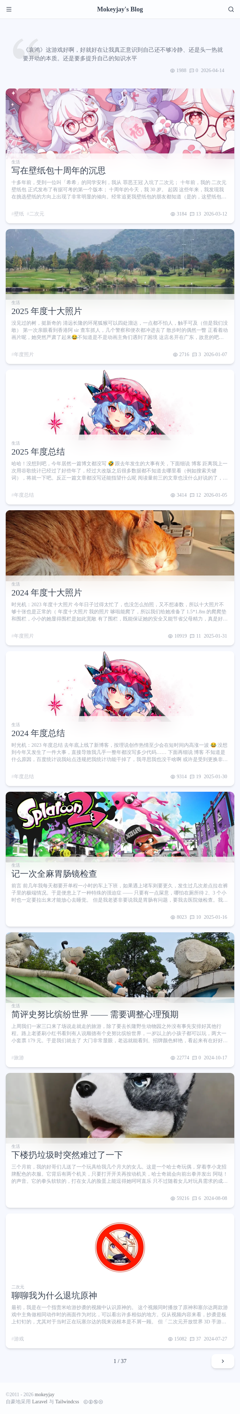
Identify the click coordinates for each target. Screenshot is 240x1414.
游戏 (19, 1339)
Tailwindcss (67, 1401)
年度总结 (24, 495)
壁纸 (19, 214)
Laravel (40, 1401)
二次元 (36, 214)
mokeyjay (44, 1394)
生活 (15, 161)
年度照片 (24, 354)
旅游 (19, 1057)
